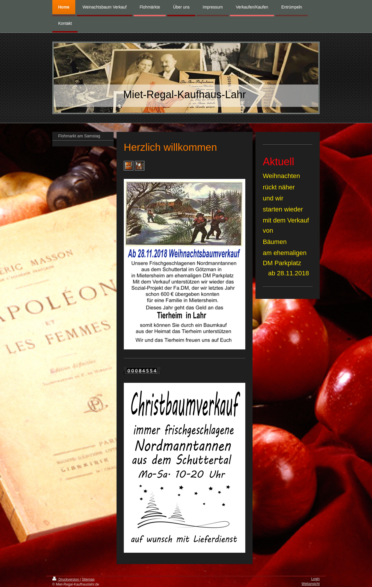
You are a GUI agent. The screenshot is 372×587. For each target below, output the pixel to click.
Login (315, 579)
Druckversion (66, 579)
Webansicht (311, 584)
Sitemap (88, 579)
